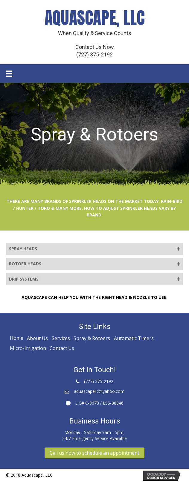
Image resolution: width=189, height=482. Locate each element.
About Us (37, 338)
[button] (94, 452)
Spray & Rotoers (92, 338)
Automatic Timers (134, 338)
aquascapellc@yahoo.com (99, 391)
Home (16, 338)
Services (61, 338)
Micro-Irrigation (28, 348)
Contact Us (62, 348)
